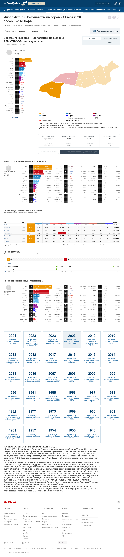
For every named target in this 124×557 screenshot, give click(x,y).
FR (105, 3)
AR (103, 3)
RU (108, 3)
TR (97, 3)
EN (100, 3)
